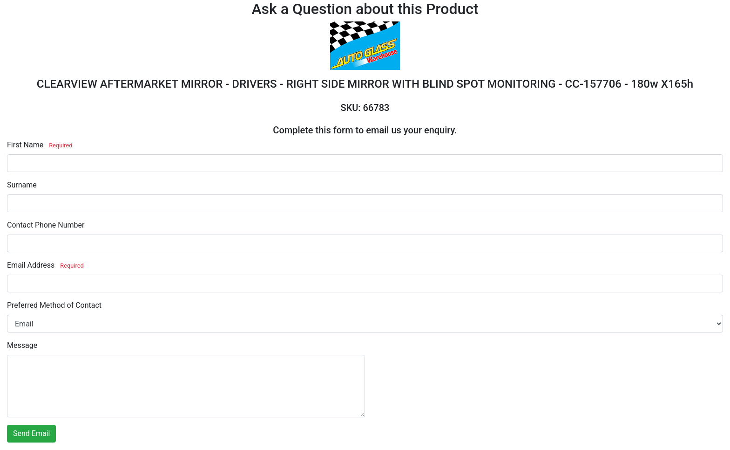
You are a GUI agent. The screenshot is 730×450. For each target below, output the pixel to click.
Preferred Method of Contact (54, 305)
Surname (22, 184)
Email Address (30, 265)
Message (22, 345)
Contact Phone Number (45, 225)
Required (60, 145)
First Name (25, 144)
